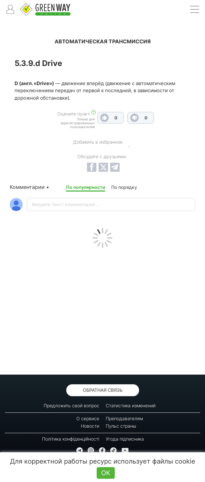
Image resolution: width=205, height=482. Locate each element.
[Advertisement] (102, 309)
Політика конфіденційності (70, 438)
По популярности (85, 187)
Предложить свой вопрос (71, 405)
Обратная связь (103, 390)
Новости (90, 425)
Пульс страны (121, 425)
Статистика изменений (131, 405)
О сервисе (87, 418)
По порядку (124, 187)
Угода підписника (125, 438)
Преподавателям (124, 418)
